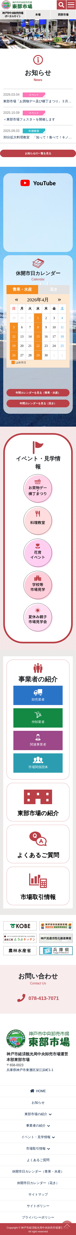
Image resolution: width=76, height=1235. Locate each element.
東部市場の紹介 (38, 803)
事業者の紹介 (38, 1125)
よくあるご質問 (38, 845)
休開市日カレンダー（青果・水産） (38, 1171)
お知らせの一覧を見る (38, 153)
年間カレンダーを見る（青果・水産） (38, 392)
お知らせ (38, 1102)
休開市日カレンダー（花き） (38, 1183)
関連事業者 (38, 740)
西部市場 (63, 14)
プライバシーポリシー (38, 1217)
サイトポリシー (38, 1206)
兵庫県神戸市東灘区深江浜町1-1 (29, 1070)
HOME (38, 1091)
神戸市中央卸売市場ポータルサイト (12, 14)
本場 (38, 14)
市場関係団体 (38, 763)
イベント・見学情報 (38, 1137)
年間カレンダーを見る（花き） (38, 403)
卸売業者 (38, 695)
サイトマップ (38, 1194)
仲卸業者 (38, 717)
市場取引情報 (38, 886)
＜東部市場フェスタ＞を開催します (29, 119)
